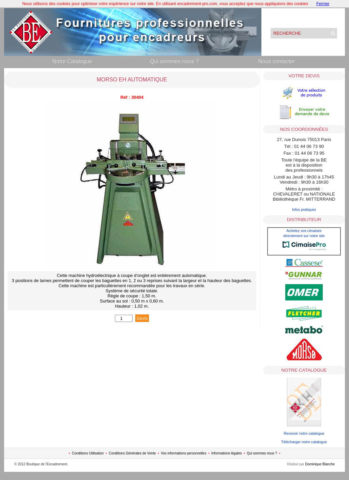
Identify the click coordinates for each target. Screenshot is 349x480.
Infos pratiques (304, 209)
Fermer (323, 3)
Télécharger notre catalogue (304, 442)
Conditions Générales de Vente (132, 453)
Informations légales (226, 453)
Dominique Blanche (320, 464)
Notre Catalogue (72, 61)
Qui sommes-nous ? (174, 61)
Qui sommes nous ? (262, 453)
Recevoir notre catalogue (304, 433)
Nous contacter (276, 61)
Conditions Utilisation (88, 453)
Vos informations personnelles (183, 453)
